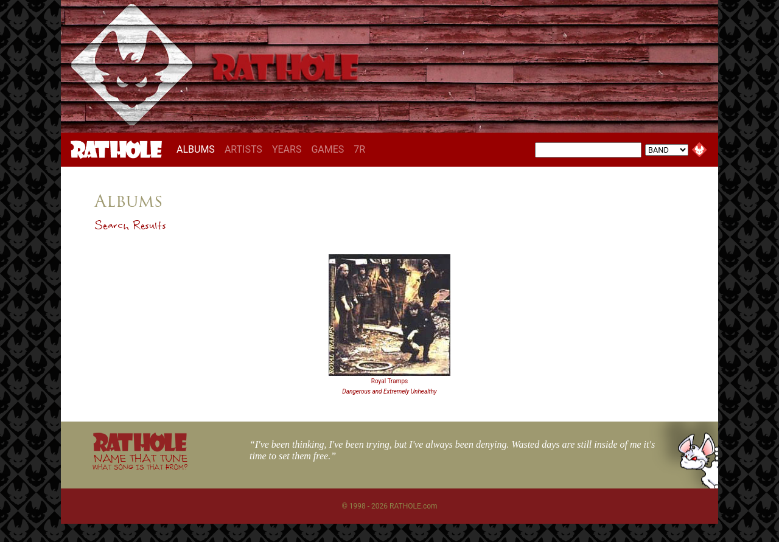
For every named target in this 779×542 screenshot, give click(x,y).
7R (359, 149)
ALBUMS (198, 149)
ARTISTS (243, 149)
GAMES (327, 149)
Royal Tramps (389, 381)
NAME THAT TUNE (140, 461)
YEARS (287, 149)
